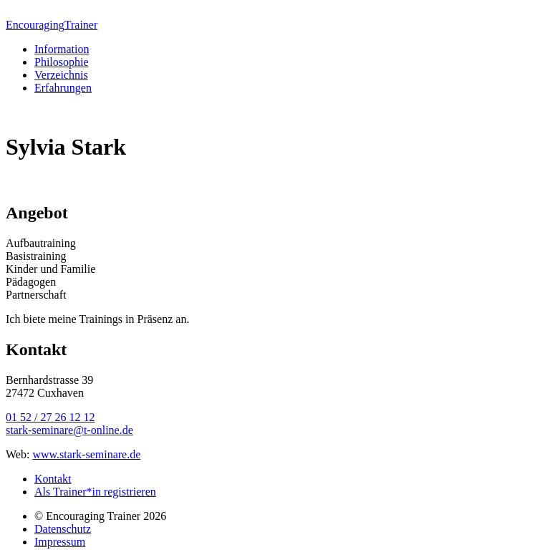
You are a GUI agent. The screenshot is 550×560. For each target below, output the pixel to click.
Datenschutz (62, 529)
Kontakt (53, 479)
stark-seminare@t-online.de (69, 430)
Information (61, 49)
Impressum (59, 542)
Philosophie (61, 62)
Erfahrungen (63, 88)
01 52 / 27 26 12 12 (50, 417)
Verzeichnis (61, 75)
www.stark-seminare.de (86, 454)
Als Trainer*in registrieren (95, 492)
